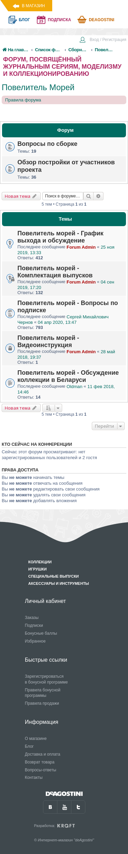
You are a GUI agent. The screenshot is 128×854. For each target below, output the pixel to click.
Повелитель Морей (38, 87)
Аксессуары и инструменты (58, 583)
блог (24, 19)
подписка (59, 19)
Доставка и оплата (42, 754)
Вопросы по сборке (47, 143)
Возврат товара (40, 762)
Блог (29, 746)
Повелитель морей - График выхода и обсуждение (60, 237)
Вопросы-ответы (40, 770)
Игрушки (37, 569)
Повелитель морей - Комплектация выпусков (55, 272)
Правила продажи (42, 703)
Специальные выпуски (53, 576)
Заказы (32, 617)
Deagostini (101, 19)
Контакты (34, 777)
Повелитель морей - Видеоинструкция (48, 341)
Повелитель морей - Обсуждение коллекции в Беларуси (68, 376)
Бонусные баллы (41, 633)
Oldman (74, 386)
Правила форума (23, 99)
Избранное (35, 641)
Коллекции (40, 562)
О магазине (36, 738)
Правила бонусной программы (42, 693)
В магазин (33, 5)
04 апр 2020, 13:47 (57, 322)
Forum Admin (81, 247)
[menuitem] (102, 40)
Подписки (34, 625)
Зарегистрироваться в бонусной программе (46, 679)
